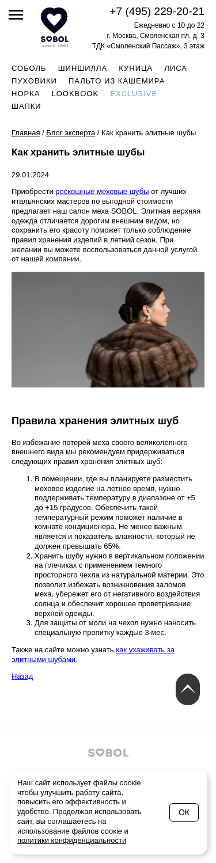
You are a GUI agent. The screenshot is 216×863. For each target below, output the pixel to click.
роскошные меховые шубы (102, 191)
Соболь (29, 68)
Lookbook (74, 93)
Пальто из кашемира (117, 81)
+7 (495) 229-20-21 (156, 11)
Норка (26, 93)
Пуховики (34, 81)
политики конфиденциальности (71, 840)
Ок (184, 812)
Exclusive (133, 93)
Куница (136, 68)
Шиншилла (83, 68)
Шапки (26, 106)
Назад (22, 676)
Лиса (175, 68)
